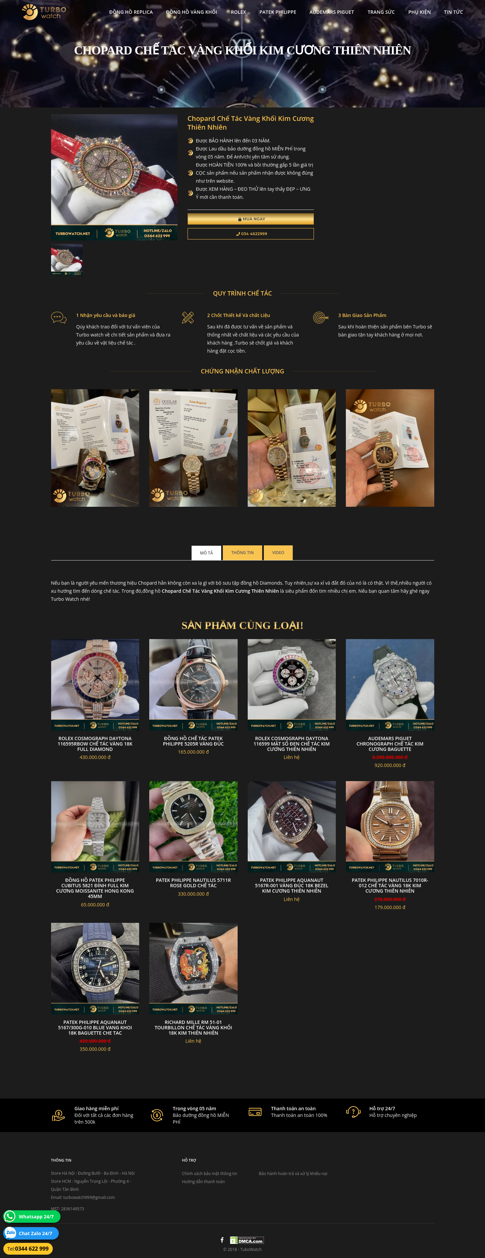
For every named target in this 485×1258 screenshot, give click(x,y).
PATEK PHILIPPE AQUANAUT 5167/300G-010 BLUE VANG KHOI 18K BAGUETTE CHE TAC (95, 1027)
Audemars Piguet (332, 12)
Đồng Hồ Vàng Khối (191, 12)
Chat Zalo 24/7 (35, 1233)
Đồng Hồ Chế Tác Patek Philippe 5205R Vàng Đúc (193, 741)
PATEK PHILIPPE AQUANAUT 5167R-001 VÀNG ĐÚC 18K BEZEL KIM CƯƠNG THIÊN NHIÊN (291, 885)
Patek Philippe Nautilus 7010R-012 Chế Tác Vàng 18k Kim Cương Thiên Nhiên (390, 885)
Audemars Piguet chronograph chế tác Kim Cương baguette (390, 743)
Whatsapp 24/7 (36, 1216)
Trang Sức (381, 12)
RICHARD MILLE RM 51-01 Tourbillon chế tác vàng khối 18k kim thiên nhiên (193, 1027)
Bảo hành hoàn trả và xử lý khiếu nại (293, 1173)
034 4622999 (252, 233)
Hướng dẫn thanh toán (203, 1181)
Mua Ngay (252, 219)
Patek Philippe (277, 12)
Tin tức (453, 12)
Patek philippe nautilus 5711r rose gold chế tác (193, 883)
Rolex (238, 12)
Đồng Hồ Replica (131, 12)
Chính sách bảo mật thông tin (209, 1173)
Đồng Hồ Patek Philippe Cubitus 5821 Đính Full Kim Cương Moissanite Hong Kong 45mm (95, 888)
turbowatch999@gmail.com (89, 1197)
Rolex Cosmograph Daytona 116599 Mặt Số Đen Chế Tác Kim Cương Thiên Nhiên (291, 743)
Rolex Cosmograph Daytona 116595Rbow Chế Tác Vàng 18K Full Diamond (95, 743)
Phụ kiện (419, 12)
